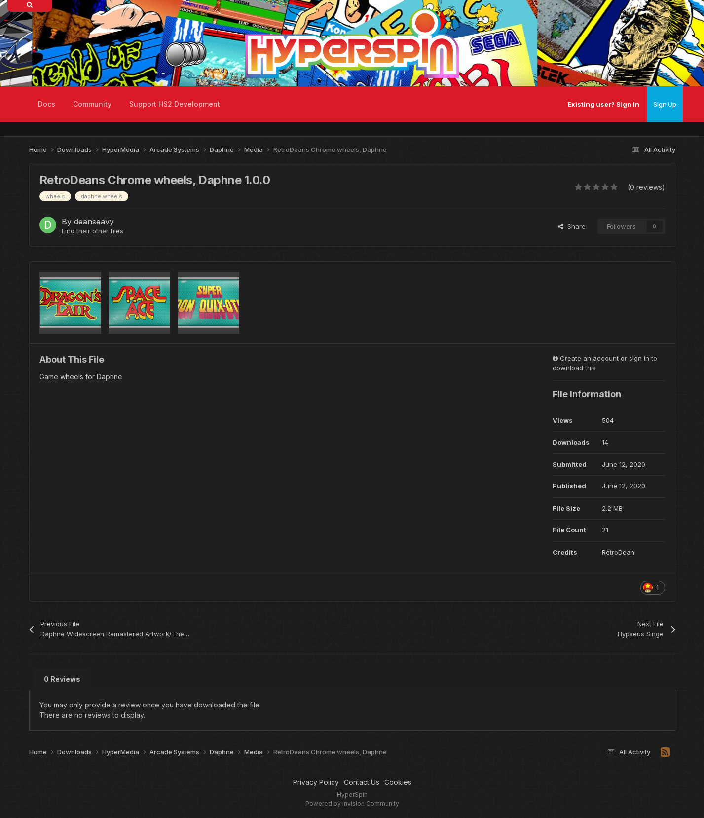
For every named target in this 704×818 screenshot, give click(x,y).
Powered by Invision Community (352, 803)
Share (572, 226)
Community (92, 104)
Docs (46, 104)
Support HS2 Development (174, 104)
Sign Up (664, 104)
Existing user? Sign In (603, 104)
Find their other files (92, 231)
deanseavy (94, 221)
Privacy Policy (316, 782)
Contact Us (361, 782)
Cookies (397, 782)
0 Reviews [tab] (62, 679)
